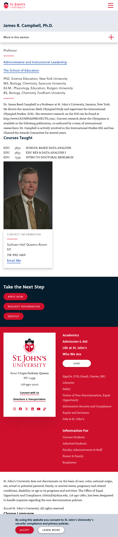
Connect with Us (29, 393)
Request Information (24, 306)
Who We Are (72, 354)
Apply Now (15, 296)
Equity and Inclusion (76, 412)
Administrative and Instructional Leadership (35, 62)
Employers (69, 462)
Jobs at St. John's (73, 419)
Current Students (74, 437)
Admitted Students (75, 443)
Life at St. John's (75, 347)
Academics (71, 335)
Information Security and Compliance (87, 406)
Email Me (14, 260)
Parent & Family (73, 456)
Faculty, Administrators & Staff (82, 450)
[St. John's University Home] (14, 5)
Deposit (13, 316)
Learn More (51, 530)
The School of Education (21, 70)
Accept (24, 530)
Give (77, 363)
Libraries (68, 382)
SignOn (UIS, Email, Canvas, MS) (84, 376)
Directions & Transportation (29, 399)
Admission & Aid (75, 341)
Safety (66, 389)
